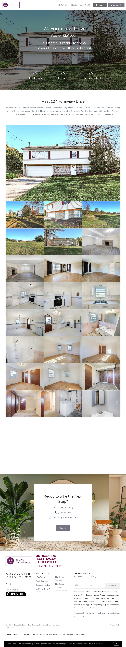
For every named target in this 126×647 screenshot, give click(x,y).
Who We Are (41, 577)
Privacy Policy (115, 625)
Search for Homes (80, 5)
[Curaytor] (16, 596)
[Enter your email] (91, 585)
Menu (100, 5)
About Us (63, 5)
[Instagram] (10, 584)
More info (99, 644)
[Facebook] (6, 584)
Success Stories (43, 585)
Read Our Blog (42, 581)
